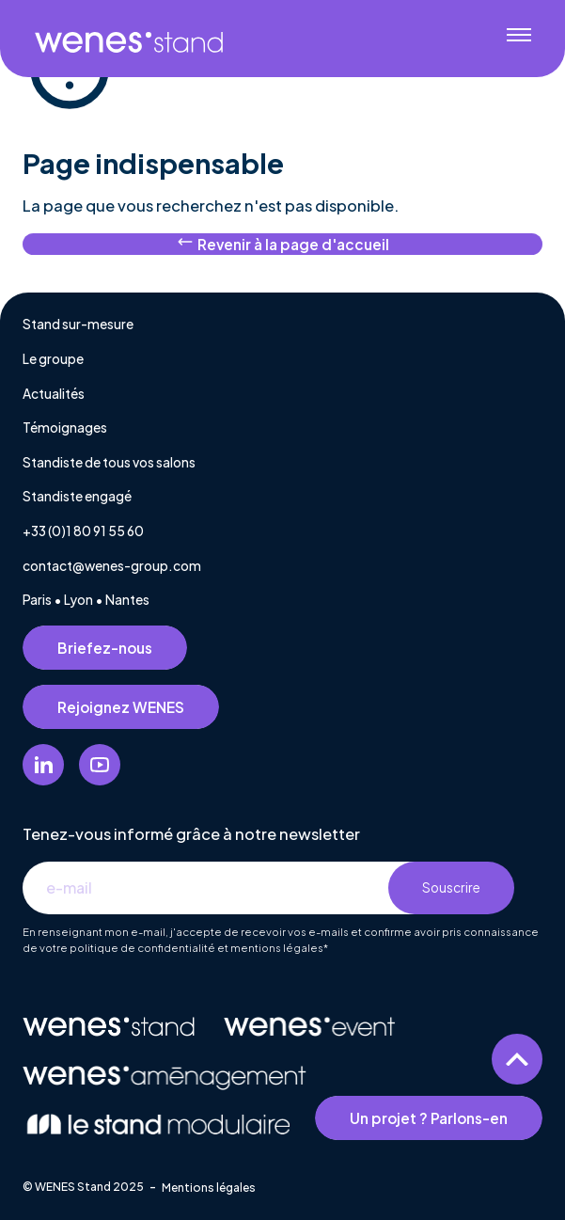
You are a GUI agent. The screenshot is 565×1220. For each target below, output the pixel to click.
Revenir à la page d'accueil (283, 243)
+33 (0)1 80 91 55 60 (83, 531)
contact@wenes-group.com (112, 566)
